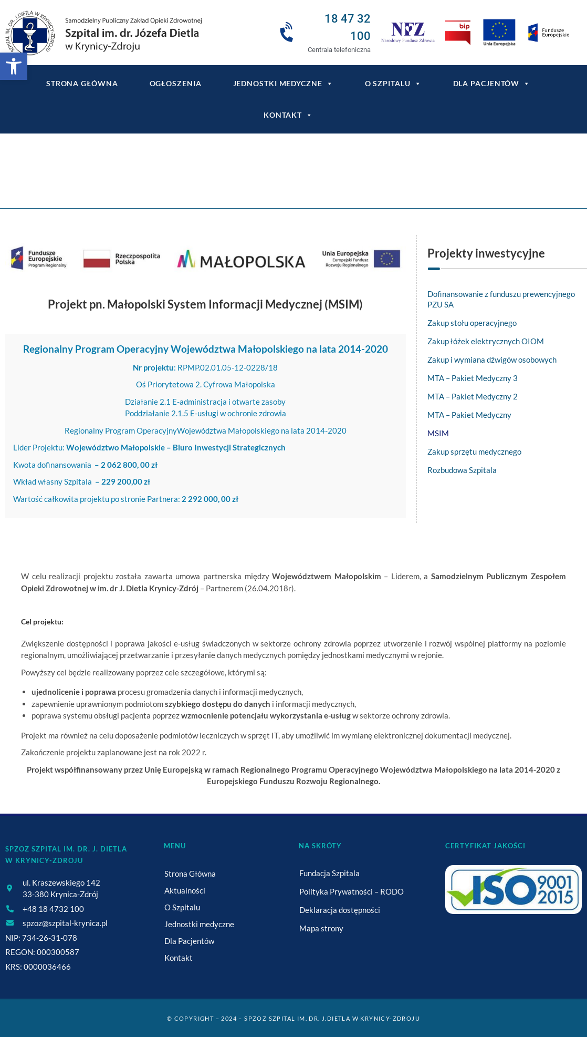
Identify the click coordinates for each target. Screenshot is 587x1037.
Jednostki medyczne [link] (283, 83)
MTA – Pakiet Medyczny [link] (469, 414)
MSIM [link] (438, 433)
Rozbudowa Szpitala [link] (462, 470)
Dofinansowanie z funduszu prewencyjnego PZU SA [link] (501, 299)
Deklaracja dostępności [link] (339, 910)
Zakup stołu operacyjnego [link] (472, 322)
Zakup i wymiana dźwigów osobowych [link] (492, 359)
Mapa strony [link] (321, 928)
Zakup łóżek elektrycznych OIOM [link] (485, 341)
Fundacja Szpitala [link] (329, 873)
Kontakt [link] (288, 115)
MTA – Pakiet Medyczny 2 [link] (472, 396)
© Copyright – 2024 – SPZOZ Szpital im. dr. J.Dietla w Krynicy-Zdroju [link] (293, 1018)
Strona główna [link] (82, 83)
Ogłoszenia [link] (176, 83)
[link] (13, 66)
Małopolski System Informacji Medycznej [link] (349, 177)
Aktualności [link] (184, 890)
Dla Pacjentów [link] (492, 83)
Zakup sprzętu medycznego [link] (474, 451)
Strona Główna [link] (190, 873)
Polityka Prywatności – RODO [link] (351, 891)
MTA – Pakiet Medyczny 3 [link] (472, 378)
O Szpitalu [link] (393, 83)
